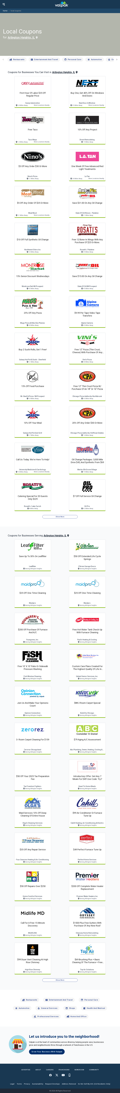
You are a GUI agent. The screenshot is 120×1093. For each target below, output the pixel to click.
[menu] (3, 4)
